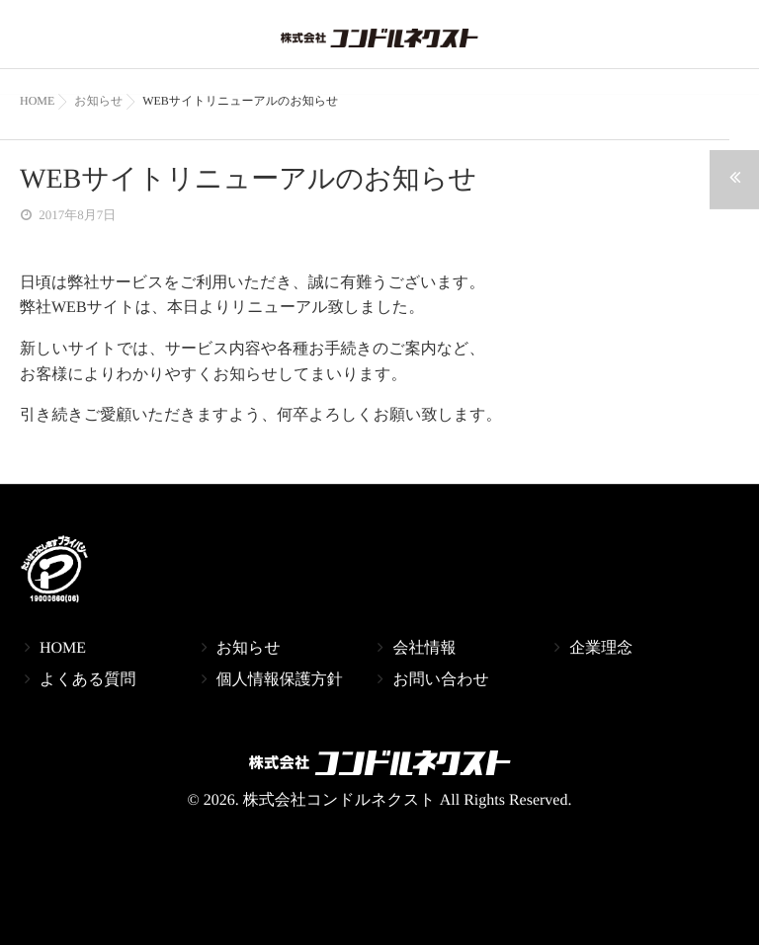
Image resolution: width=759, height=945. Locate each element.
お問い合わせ (440, 679)
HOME (63, 648)
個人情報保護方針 (279, 679)
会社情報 (424, 648)
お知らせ (248, 648)
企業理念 (600, 648)
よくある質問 (88, 679)
